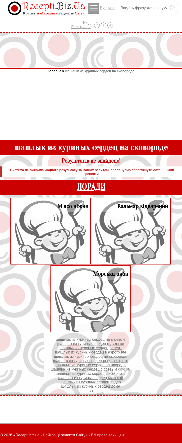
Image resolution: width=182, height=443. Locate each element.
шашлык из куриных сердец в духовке (90, 344)
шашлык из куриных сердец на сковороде (99, 71)
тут (90, 391)
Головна (54, 71)
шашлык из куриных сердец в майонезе (91, 373)
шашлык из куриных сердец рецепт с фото (90, 361)
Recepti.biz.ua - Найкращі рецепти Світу (50, 435)
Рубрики (101, 8)
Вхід (87, 23)
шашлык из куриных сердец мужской (90, 378)
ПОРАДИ (91, 187)
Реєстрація (81, 27)
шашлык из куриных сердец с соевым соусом (91, 369)
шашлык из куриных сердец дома (90, 386)
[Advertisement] (91, 50)
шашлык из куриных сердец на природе (91, 365)
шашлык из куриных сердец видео (90, 382)
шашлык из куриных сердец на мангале (91, 339)
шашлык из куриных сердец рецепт (90, 348)
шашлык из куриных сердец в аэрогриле (90, 352)
